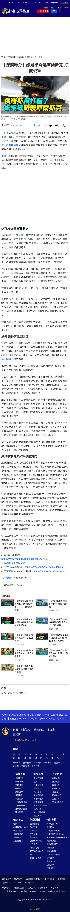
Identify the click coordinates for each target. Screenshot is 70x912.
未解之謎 (56, 778)
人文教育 (57, 774)
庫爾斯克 (16, 145)
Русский (43, 718)
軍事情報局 (31, 57)
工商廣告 (50, 868)
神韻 (11, 2)
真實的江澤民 (52, 844)
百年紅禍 (50, 848)
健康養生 (18, 819)
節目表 (51, 729)
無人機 (5, 145)
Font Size (57, 125)
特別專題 (51, 819)
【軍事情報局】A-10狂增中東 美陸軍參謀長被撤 (24, 669)
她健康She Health (20, 827)
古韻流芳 (56, 785)
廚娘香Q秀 (34, 848)
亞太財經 (19, 812)
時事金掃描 (38, 785)
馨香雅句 (56, 788)
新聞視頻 (20, 774)
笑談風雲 (56, 782)
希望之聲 (54, 888)
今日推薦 (48, 763)
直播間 (17, 734)
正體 (34, 2)
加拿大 (22, 715)
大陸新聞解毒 (39, 812)
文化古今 (56, 799)
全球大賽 (35, 766)
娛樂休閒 (35, 819)
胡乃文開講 (18, 830)
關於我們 (18, 879)
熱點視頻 (27, 763)
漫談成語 (56, 792)
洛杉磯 (30, 715)
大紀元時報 (32, 888)
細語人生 (37, 816)
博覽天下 (58, 763)
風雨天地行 (51, 851)
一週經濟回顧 (21, 802)
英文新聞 (64, 2)
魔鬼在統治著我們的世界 (56, 837)
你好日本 (34, 827)
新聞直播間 (44, 11)
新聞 (15, 749)
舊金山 (59, 715)
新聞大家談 (38, 778)
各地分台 (26, 2)
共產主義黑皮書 (53, 854)
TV (54, 11)
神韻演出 (25, 766)
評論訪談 (21, 57)
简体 (40, 2)
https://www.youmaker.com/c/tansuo (43, 567)
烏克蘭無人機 (8, 359)
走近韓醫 (17, 841)
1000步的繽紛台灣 (37, 853)
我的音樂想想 (35, 858)
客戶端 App (29, 883)
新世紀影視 (53, 891)
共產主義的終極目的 (55, 834)
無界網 (42, 891)
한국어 (60, 718)
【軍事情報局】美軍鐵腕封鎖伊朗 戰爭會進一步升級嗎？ (58, 622)
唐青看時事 (38, 802)
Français (32, 718)
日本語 (52, 718)
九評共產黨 (51, 841)
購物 (34, 739)
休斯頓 (46, 715)
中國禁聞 (19, 785)
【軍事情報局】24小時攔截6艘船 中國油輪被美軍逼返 (24, 622)
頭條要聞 (17, 763)
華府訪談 (19, 799)
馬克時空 (37, 809)
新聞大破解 (38, 795)
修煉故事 (50, 865)
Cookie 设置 (35, 909)
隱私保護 (40, 879)
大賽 (17, 2)
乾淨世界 (43, 888)
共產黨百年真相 (53, 830)
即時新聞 (37, 763)
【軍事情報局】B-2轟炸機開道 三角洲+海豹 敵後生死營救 (58, 638)
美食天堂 (34, 834)
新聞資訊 (26, 729)
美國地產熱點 (57, 802)
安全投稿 (61, 879)
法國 (53, 715)
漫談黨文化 (51, 861)
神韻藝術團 (19, 888)
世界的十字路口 (40, 805)
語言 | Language (51, 2)
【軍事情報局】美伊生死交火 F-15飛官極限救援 (24, 653)
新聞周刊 (19, 795)
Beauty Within (36, 841)
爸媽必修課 (57, 795)
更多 (63, 891)
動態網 (33, 891)
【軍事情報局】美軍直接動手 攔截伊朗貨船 (58, 604)
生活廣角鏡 (34, 824)
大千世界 (34, 844)
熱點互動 (37, 782)
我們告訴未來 (52, 824)
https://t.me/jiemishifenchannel (49, 571)
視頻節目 (11, 57)
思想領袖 (37, 792)
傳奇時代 (50, 827)
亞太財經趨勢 (21, 809)
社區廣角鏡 (20, 805)
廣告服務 (6, 883)
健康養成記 (18, 834)
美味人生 (34, 837)
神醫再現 (17, 837)
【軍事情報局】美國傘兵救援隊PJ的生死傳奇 (24, 638)
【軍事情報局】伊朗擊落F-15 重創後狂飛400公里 (58, 653)
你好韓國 (34, 830)
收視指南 (29, 879)
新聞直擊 (19, 792)
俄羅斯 (5, 137)
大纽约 (14, 715)
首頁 (3, 57)
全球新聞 (19, 778)
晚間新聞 (19, 788)
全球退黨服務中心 (10, 891)
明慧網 (24, 891)
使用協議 (51, 879)
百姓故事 (50, 858)
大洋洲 (38, 715)
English (22, 718)
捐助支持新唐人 (21, 739)
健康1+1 (16, 824)
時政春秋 (37, 788)
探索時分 (11, 571)
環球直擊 (19, 782)
